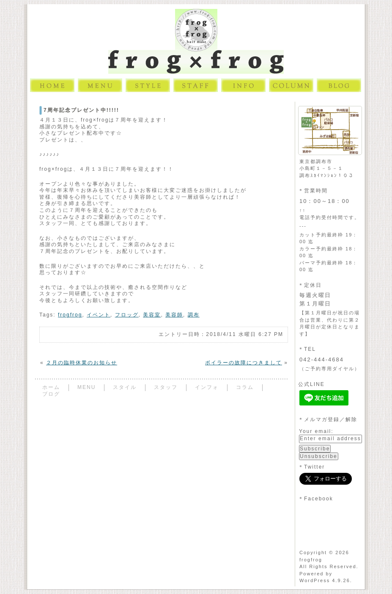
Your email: (316, 431)
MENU (86, 387)
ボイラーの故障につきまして (243, 363)
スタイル (125, 387)
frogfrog (70, 315)
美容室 (152, 315)
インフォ (207, 387)
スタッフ (166, 387)
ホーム (51, 387)
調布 (194, 315)
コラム (245, 387)
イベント (98, 315)
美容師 (174, 315)
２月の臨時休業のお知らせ (81, 363)
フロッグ (127, 315)
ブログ (51, 394)
